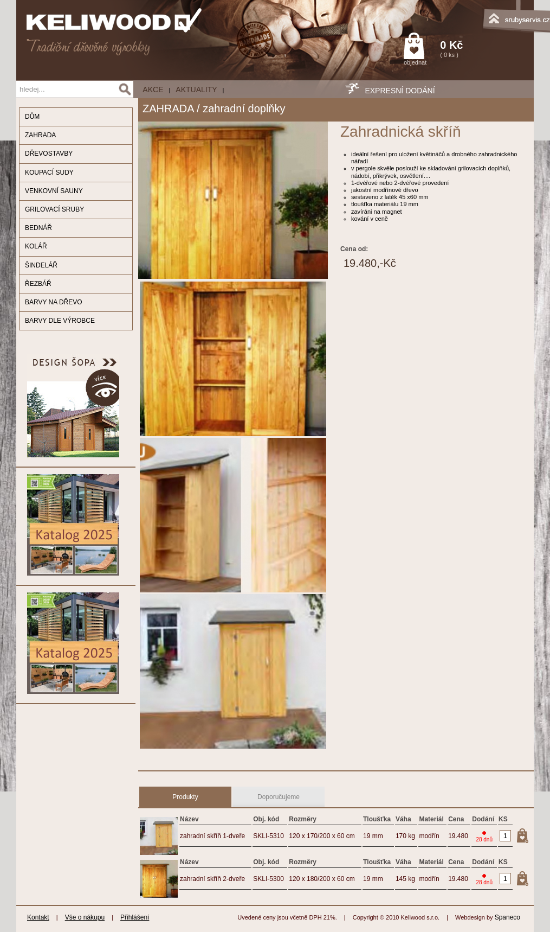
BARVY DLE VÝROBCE (60, 320)
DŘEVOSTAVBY (49, 153)
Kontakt (38, 917)
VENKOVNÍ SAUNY (54, 191)
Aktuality (196, 89)
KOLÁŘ (36, 246)
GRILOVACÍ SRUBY (54, 209)
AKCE (153, 89)
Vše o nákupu (85, 917)
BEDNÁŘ (38, 228)
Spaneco (507, 917)
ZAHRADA (40, 135)
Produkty (185, 797)
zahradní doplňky (244, 108)
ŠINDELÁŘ (41, 265)
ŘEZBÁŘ (38, 284)
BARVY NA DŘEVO (53, 302)
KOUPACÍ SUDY (49, 172)
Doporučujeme (278, 797)
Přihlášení (134, 917)
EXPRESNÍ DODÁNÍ (400, 90)
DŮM (32, 116)
